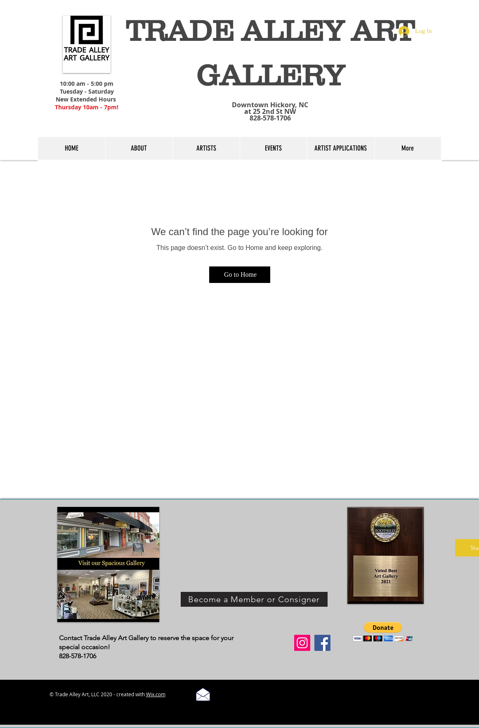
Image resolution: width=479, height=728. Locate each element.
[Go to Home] (239, 274)
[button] (383, 631)
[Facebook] (322, 643)
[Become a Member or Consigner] (254, 599)
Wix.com (155, 694)
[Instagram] (302, 643)
